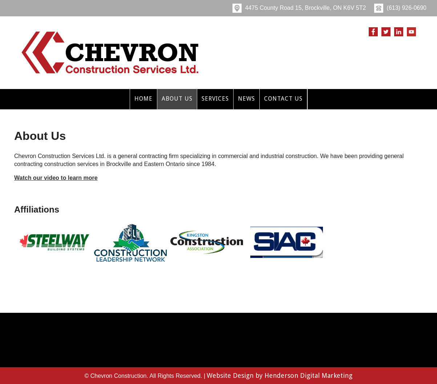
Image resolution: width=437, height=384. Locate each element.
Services (215, 98)
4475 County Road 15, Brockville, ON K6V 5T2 (299, 8)
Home (143, 98)
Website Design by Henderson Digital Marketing (279, 375)
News (246, 98)
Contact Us (283, 98)
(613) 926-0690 (400, 8)
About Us (177, 98)
